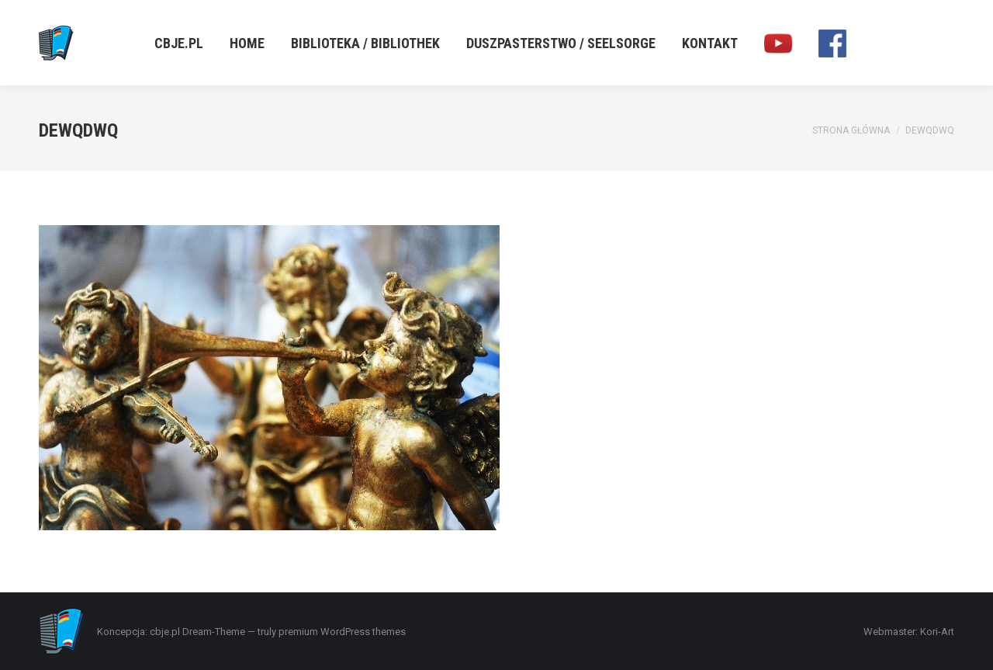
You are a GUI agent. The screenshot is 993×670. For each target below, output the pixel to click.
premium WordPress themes (342, 631)
